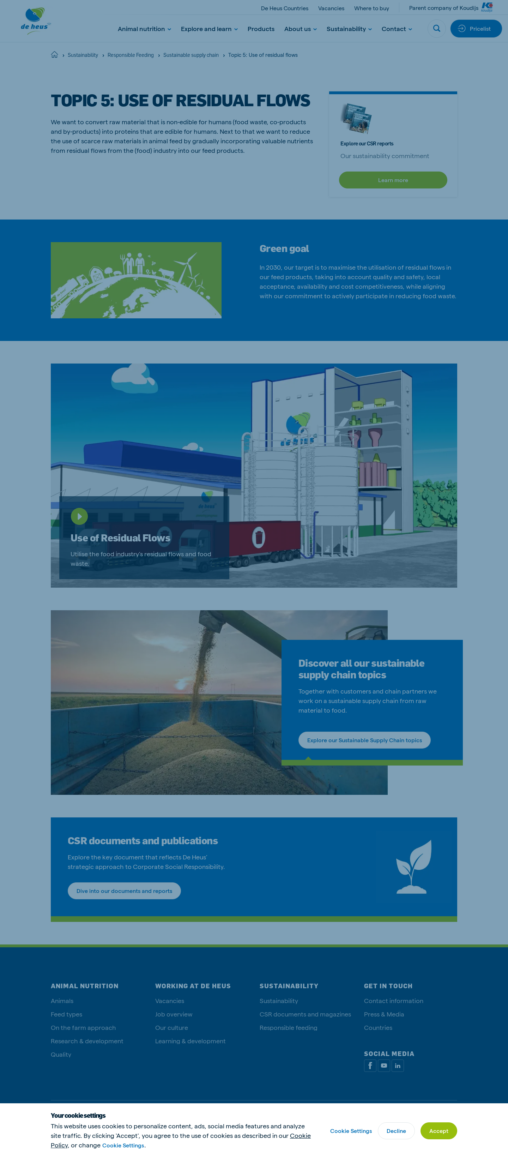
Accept (438, 1130)
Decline (396, 1130)
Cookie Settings (123, 1145)
